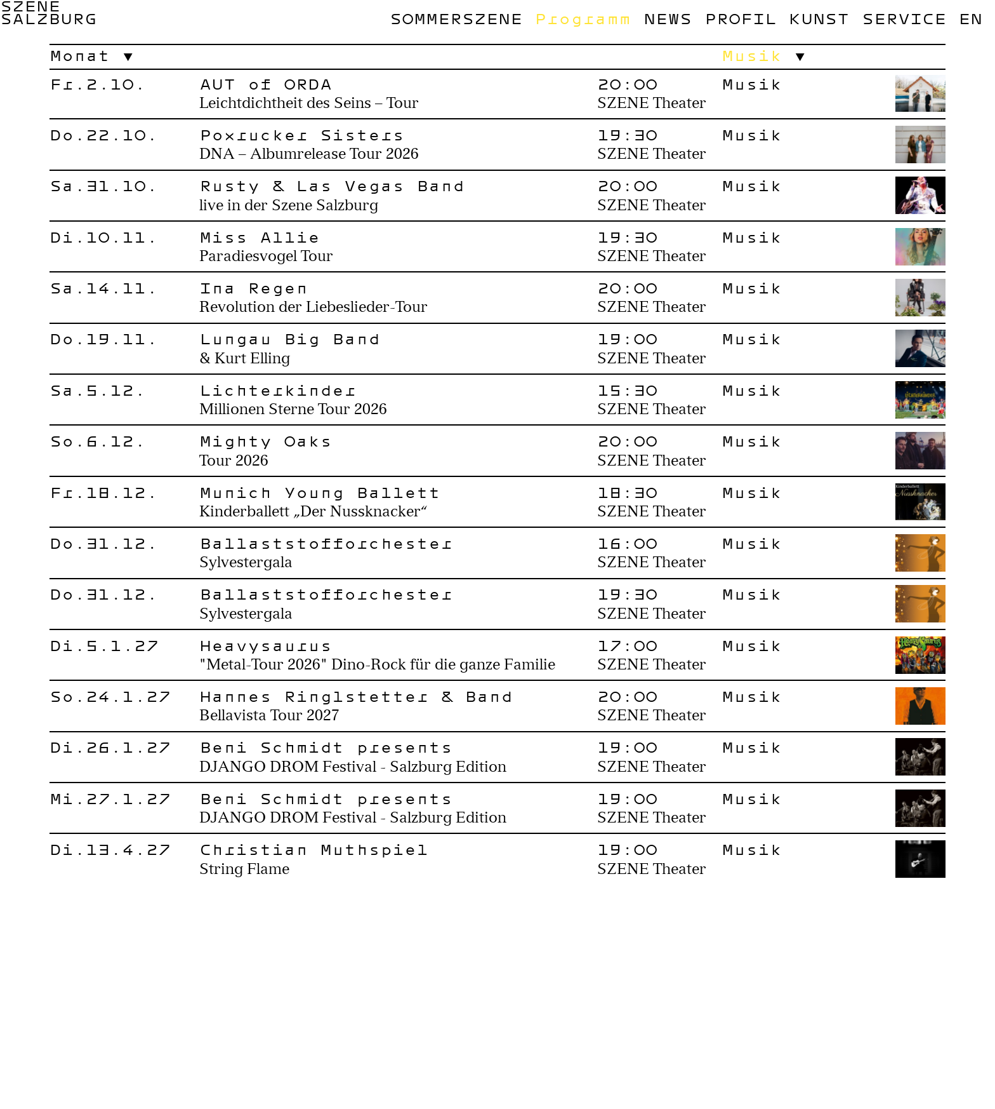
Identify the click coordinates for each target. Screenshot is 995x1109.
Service (904, 18)
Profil (740, 18)
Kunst (819, 18)
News (667, 18)
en (970, 18)
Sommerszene (456, 18)
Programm (582, 18)
